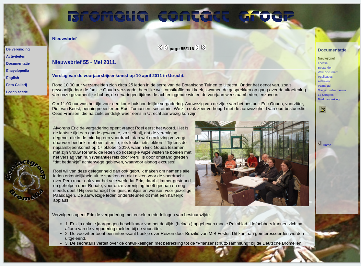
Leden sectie (17, 92)
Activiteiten (15, 56)
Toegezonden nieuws (332, 90)
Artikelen (324, 81)
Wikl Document (328, 72)
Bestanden (325, 67)
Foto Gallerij (16, 85)
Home (324, 145)
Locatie (323, 63)
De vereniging (18, 49)
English (12, 78)
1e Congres (325, 94)
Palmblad (324, 85)
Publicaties (325, 76)
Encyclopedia (17, 70)
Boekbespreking (329, 99)
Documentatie (18, 63)
